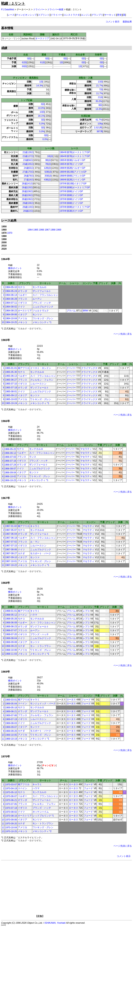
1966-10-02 (10, 476)
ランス (32, 457)
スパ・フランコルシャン (45, 295)
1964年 (5, 259)
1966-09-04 (10, 472)
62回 (24, 62)
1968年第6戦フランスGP (72, 176)
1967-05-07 (11, 530)
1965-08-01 (11, 391)
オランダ (22, 291)
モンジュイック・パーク (43, 703)
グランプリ (97, 15)
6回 (43, 104)
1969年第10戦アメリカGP (73, 172)
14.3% (39, 85)
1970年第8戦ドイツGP (71, 191)
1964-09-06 (11, 314)
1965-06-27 (11, 380)
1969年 (5, 671)
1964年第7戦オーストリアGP (74, 152)
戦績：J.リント (13, 3)
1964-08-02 (11, 306)
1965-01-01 (11, 368)
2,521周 (98, 127)
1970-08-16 (11, 816)
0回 (29, 58)
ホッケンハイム (41, 812)
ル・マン (34, 541)
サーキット (110, 15)
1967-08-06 (11, 549)
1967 (47, 229)
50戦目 (48, 172)
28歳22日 (28, 211)
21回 (100, 97)
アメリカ (22, 318)
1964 (30, 229)
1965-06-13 (11, 376)
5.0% (41, 123)
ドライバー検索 (55, 9)
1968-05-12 (11, 615)
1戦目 (50, 156)
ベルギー (22, 295)
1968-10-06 (11, 650)
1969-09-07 (11, 727)
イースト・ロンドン (40, 368)
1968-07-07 (11, 630)
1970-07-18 (11, 808)
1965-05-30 (11, 372)
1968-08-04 (11, 638)
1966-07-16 (10, 461)
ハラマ (33, 615)
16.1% (41, 116)
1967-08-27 (11, 553)
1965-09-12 (11, 395)
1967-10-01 (11, 561)
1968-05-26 (11, 618)
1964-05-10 (11, 287)
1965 (35, 229)
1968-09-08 (11, 642)
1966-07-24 (10, 464)
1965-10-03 (11, 399)
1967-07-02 (11, 541)
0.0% (45, 139)
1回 (61, 62)
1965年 (5, 340)
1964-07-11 (11, 303)
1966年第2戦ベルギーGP (72, 168)
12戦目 (47, 168)
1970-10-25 (11, 831)
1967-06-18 (11, 538)
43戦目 (47, 179)
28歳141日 (27, 183)
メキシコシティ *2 (42, 831)
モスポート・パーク (40, 553)
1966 (41, 229)
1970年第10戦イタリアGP (73, 183)
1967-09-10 (11, 557)
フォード (86, 699)
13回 (100, 81)
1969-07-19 (11, 719)
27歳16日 (29, 179)
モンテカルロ (39, 287)
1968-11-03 (11, 654)
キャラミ (34, 526)
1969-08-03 (11, 723)
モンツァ (37, 314)
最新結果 (127, 21)
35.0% (99, 101)
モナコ (21, 287)
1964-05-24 (11, 291)
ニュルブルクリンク (43, 306)
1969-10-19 (11, 739)
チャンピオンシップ (26, 15)
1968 (53, 229)
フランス (22, 299)
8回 (100, 105)
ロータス (71, 699)
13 (3, 831)
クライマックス (89, 368)
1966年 (5, 421)
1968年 (5, 582)
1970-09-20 (11, 823)
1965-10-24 (11, 403)
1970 (9, 233)
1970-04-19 (11, 788)
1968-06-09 (11, 622)
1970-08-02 (11, 812)
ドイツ (21, 306)
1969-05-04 (11, 703)
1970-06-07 (11, 796)
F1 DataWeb (7, 9)
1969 (58, 229)
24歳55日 (29, 168)
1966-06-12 (10, 453)
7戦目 (48, 164)
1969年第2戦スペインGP (72, 179)
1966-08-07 (10, 468)
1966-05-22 (10, 449)
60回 (24, 66)
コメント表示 (112, 21)
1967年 (5, 498)
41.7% (99, 120)
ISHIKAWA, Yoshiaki (55, 923)
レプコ (86, 611)
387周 (100, 131)
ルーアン (37, 299)
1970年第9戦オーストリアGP (74, 187)
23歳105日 (28, 164)
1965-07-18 (11, 387)
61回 (42, 62)
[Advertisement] (71, 890)
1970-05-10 (11, 792)
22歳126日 (28, 152)
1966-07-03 (10, 457)
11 (3, 565)
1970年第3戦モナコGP (71, 211)
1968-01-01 (11, 611)
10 (3, 322)
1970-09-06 (11, 819)
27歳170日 (28, 172)
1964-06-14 (11, 295)
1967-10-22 (11, 565)
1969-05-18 (11, 707)
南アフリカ (23, 368)
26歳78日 (29, 176)
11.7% (99, 93)
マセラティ (86, 449)
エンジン (85, 15)
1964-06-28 (11, 299)
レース (11, 15)
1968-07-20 (11, 634)
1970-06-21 (11, 800)
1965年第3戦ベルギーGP (72, 160)
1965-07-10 (11, 383)
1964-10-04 (11, 318)
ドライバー (39, 9)
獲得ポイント (15, 268)
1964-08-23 (11, 310)
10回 (42, 112)
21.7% (99, 85)
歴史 (119, 15)
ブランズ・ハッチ (42, 303)
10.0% (41, 108)
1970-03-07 (11, 784)
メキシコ (22, 322)
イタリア (22, 314)
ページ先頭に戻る (122, 334)
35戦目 (48, 176)
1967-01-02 (11, 526)
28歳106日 (27, 191)
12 (3, 654)
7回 (101, 89)
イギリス (22, 303)
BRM (85, 310)
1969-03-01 (11, 699)
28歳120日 (27, 187)
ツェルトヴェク (41, 310)
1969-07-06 (11, 715)
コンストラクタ (72, 15)
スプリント (43, 15)
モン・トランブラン (40, 646)
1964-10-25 (11, 322)
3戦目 (48, 160)
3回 (43, 120)
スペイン (22, 615)
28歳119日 (28, 207)
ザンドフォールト (42, 291)
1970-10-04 (11, 827)
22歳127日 (28, 156)
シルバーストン (38, 383)
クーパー (71, 368)
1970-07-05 (11, 804)
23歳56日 (28, 160)
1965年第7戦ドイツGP (71, 164)
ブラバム (71, 310)
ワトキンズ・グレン (43, 318)
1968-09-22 (11, 646)
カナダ (21, 553)
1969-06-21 (11, 711)
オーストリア (42, 38)
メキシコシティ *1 (42, 322)
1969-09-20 (11, 731)
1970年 (5, 756)
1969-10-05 (11, 735)
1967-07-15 (11, 545)
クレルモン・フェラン (41, 380)
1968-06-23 (11, 626)
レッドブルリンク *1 (43, 815)
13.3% (99, 109)
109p (100, 123)
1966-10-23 (10, 480)
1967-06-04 (11, 534)
